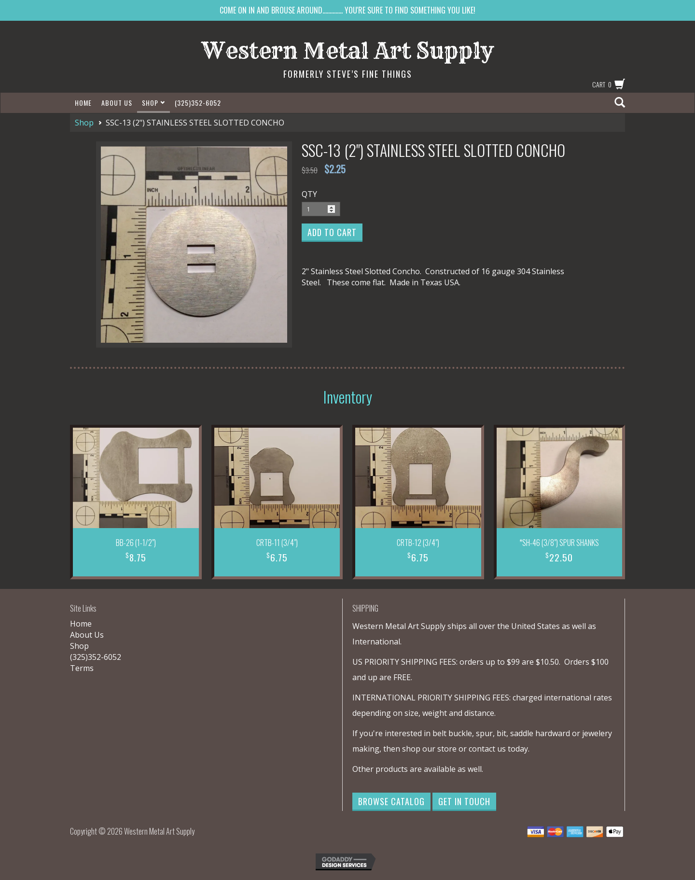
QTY (309, 194)
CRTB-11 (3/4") (277, 542)
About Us (116, 103)
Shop (153, 103)
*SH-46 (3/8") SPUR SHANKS (559, 542)
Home (83, 103)
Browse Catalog (391, 801)
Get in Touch (464, 801)
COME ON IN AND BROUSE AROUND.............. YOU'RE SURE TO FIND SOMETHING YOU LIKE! (347, 10)
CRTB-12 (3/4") (418, 542)
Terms (82, 668)
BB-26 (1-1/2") (136, 542)
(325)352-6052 (198, 103)
